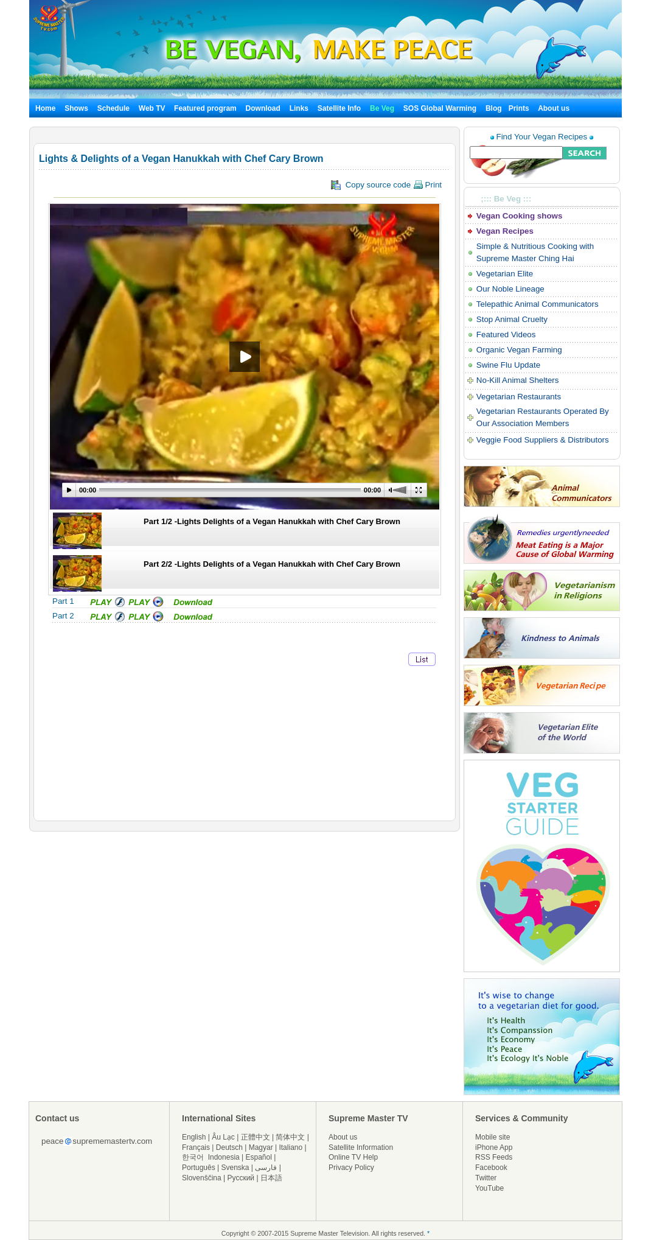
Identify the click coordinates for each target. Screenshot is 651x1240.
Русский (241, 1178)
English (194, 1137)
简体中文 (290, 1137)
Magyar (261, 1147)
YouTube (489, 1188)
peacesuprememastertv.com (96, 1141)
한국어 (193, 1157)
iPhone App (493, 1147)
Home (45, 108)
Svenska (235, 1167)
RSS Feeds (493, 1157)
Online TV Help (353, 1157)
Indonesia (224, 1157)
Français (196, 1147)
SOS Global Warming (439, 108)
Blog (494, 108)
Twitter (485, 1178)
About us (553, 108)
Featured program (205, 108)
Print (427, 184)
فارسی (266, 1167)
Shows (76, 108)
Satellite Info (339, 108)
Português (198, 1167)
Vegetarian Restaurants (518, 396)
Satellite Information (361, 1147)
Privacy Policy (351, 1167)
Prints (520, 108)
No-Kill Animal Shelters (517, 380)
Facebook (491, 1167)
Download (263, 108)
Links (299, 108)
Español (259, 1157)
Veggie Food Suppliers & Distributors (542, 439)
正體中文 (255, 1137)
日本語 (271, 1178)
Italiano (290, 1147)
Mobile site (492, 1137)
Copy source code (386, 185)
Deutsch (229, 1147)
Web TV (153, 108)
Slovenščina (201, 1178)
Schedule (113, 108)
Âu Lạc (223, 1137)
